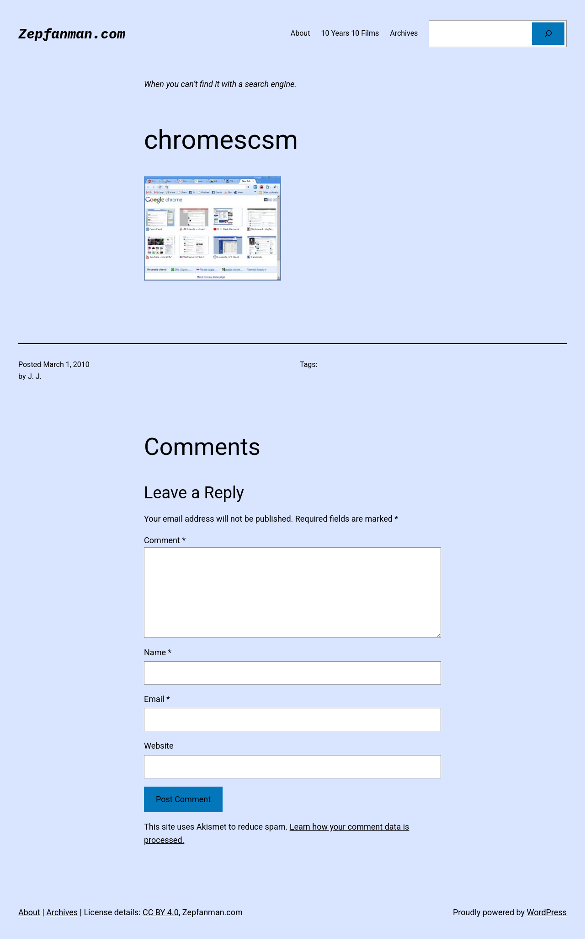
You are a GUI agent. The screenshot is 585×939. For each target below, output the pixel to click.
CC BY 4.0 (161, 912)
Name (157, 652)
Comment (165, 540)
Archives (62, 912)
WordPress (547, 912)
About (29, 912)
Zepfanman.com (71, 33)
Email (157, 699)
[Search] (548, 33)
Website (158, 745)
